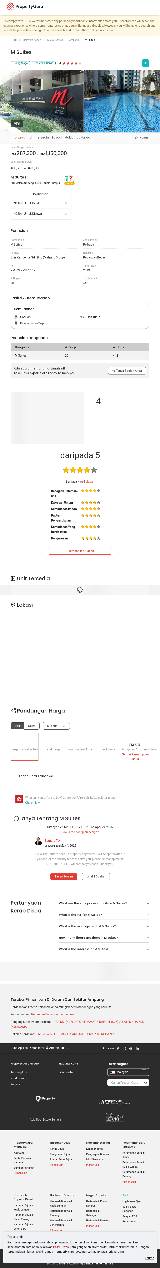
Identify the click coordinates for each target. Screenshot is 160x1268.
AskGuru (19, 1152)
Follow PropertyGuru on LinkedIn (137, 1048)
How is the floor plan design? (80, 832)
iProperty (45, 1099)
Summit (45, 1119)
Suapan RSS (129, 1216)
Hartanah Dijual (60, 1143)
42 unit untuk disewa (41, 213)
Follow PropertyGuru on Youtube (130, 1048)
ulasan (88, 481)
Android (53, 1048)
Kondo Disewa (94, 1148)
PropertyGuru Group (25, 1064)
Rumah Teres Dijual (61, 1159)
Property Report (114, 1117)
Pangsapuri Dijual (60, 1154)
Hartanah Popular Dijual (23, 1197)
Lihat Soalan (95, 876)
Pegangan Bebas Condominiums (52, 1014)
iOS (65, 1048)
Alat (125, 1195)
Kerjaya (15, 1084)
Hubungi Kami (68, 1064)
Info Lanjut (18, 137)
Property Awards (114, 1102)
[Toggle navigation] (154, 7)
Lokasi (56, 137)
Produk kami (19, 1078)
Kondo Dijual (57, 1148)
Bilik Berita (66, 1072)
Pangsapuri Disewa (97, 1154)
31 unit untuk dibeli (41, 203)
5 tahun (52, 726)
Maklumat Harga (77, 137)
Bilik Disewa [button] (95, 1159)
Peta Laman (129, 1221)
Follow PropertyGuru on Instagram (124, 1048)
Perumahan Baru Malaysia (133, 1145)
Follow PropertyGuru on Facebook (117, 1048)
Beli (17, 726)
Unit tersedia (39, 137)
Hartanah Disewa (98, 1143)
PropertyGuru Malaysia (23, 1145)
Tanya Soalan (64, 876)
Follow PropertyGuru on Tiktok (147, 1048)
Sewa (31, 726)
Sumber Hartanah (24, 1167)
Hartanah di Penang (97, 1220)
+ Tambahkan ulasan (80, 551)
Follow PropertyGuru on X (143, 1048)
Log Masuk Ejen (131, 1201)
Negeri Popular (96, 1195)
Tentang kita (19, 1072)
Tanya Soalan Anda (127, 370)
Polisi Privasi (61, 1247)
